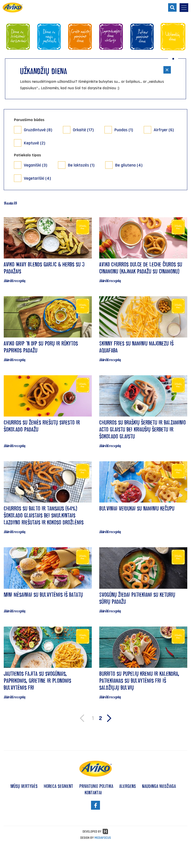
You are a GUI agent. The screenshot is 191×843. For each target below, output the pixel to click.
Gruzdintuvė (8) (38, 130)
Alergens (127, 786)
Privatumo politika (96, 786)
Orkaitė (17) (83, 130)
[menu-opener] (184, 7)
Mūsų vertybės (24, 786)
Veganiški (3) (35, 165)
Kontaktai (93, 793)
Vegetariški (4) (37, 178)
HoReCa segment (58, 786)
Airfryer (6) (164, 130)
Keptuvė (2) (34, 143)
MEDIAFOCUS (103, 838)
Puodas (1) (123, 130)
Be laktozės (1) (81, 165)
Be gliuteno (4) (129, 165)
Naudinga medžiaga (159, 786)
